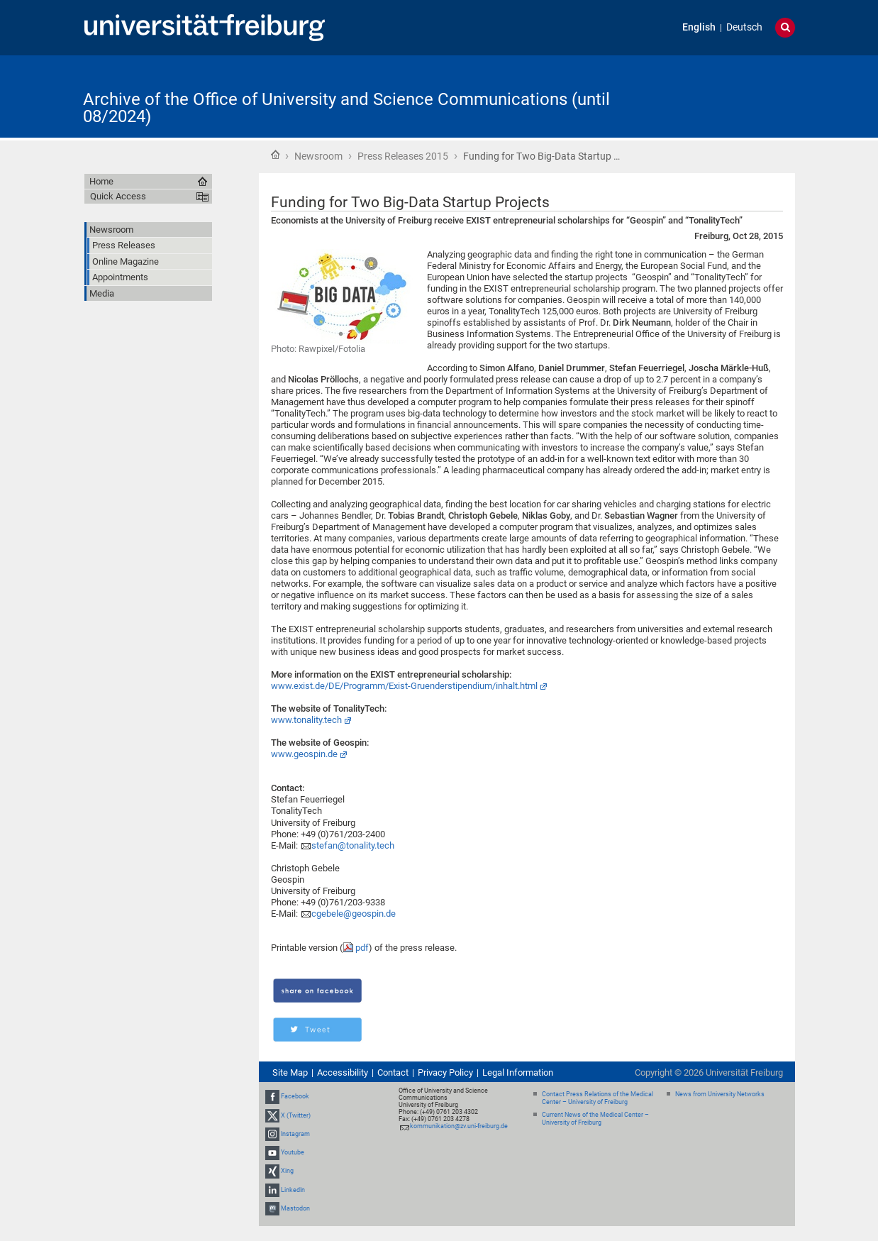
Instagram (295, 1133)
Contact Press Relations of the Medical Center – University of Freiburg (597, 1098)
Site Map (290, 1072)
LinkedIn (293, 1189)
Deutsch (744, 27)
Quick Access (118, 196)
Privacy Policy (445, 1072)
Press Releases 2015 (402, 156)
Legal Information (517, 1072)
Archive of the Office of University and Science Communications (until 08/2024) (346, 107)
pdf (362, 947)
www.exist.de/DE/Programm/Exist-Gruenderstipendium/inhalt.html (404, 685)
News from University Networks (720, 1094)
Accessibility (342, 1072)
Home (275, 155)
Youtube (292, 1152)
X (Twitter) (296, 1115)
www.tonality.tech (306, 720)
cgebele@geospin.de (353, 913)
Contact (393, 1072)
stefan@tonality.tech (352, 845)
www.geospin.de (304, 754)
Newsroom (318, 156)
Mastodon (295, 1208)
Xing (287, 1170)
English (699, 27)
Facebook (295, 1097)
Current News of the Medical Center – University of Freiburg (595, 1118)
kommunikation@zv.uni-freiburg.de (459, 1126)
